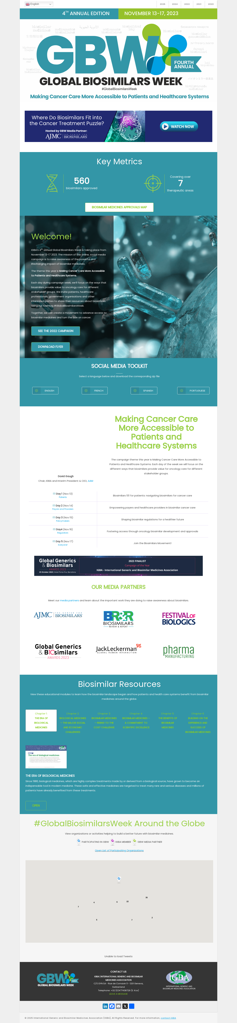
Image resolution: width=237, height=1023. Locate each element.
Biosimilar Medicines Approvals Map (119, 207)
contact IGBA (168, 1018)
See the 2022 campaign (55, 331)
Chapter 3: (104, 720)
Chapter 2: (72, 723)
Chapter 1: (41, 720)
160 (81, 181)
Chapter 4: (136, 720)
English (32, 4)
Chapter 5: (167, 720)
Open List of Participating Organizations (119, 850)
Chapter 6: (198, 723)
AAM (90, 481)
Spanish (142, 390)
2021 (199, 4)
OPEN (36, 805)
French (92, 390)
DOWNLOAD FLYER (50, 347)
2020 (211, 4)
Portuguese (191, 390)
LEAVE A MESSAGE (118, 993)
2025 (162, 4)
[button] (119, 879)
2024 (175, 4)
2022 (187, 4)
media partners (69, 600)
